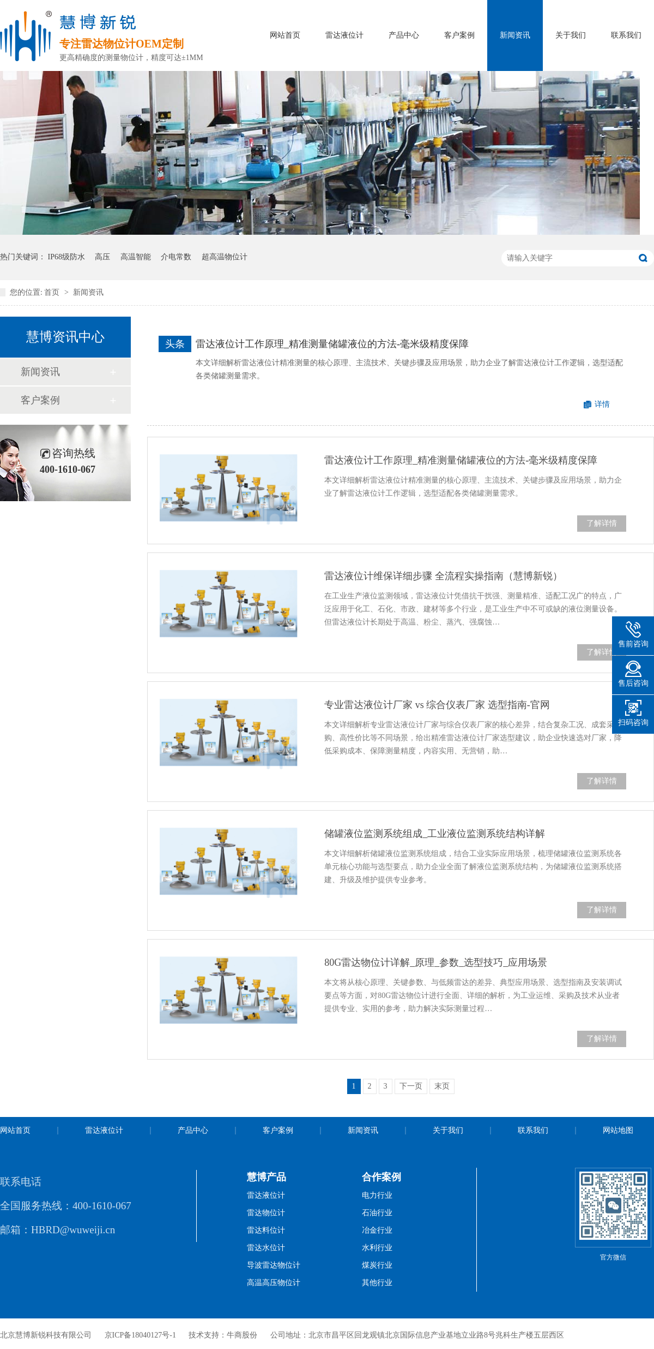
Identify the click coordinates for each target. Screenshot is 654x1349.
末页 (442, 1086)
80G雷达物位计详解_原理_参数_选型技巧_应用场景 (435, 962)
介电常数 (176, 257)
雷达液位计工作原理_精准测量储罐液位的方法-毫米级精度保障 (332, 343)
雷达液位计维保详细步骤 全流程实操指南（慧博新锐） (443, 575)
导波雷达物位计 (273, 1265)
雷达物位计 (266, 1213)
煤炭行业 (377, 1265)
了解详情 (601, 523)
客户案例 (459, 35)
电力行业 (377, 1195)
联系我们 (626, 35)
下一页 (410, 1086)
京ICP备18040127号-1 (140, 1335)
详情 (602, 404)
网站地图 (618, 1130)
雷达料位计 (266, 1230)
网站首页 (285, 35)
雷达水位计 (266, 1248)
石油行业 (377, 1213)
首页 (53, 292)
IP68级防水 (66, 257)
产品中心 (404, 35)
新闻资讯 (515, 35)
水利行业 (377, 1248)
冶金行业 (377, 1230)
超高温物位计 (224, 257)
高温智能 (135, 257)
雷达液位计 (344, 35)
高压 (102, 257)
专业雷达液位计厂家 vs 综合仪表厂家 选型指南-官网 (437, 704)
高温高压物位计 (273, 1283)
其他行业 (377, 1283)
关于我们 (570, 35)
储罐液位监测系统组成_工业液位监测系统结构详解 (434, 833)
